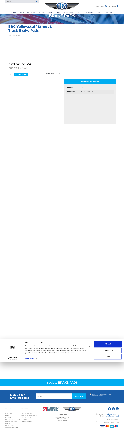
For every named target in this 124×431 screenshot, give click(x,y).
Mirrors (14, 12)
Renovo (58, 12)
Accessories (31, 12)
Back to (62, 382)
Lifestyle (99, 12)
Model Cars (109, 12)
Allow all (108, 413)
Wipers (22, 12)
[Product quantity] (11, 74)
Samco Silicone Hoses (71, 12)
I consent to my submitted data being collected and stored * (101, 394)
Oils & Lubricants (87, 12)
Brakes (50, 12)
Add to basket (21, 74)
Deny (108, 425)
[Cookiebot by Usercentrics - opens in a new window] (12, 427)
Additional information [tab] (90, 82)
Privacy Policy (106, 398)
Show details (29, 427)
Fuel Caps (42, 12)
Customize (108, 419)
